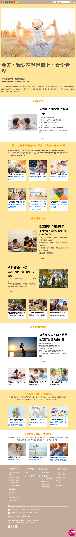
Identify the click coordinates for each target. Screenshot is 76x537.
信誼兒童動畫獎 (45, 484)
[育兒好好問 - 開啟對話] (72, 533)
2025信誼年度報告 (14, 485)
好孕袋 (11, 494)
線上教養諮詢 (12, 500)
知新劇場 (58, 480)
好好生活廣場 (61, 469)
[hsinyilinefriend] (9, 527)
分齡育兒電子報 (13, 497)
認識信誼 (10, 516)
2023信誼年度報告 (14, 480)
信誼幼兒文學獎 (45, 481)
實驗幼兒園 (28, 472)
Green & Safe (59, 485)
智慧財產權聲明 (26, 516)
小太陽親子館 (60, 472)
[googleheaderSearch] (71, 2)
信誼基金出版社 (45, 472)
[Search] (61, 2)
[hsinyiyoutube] (12, 527)
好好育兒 (11, 492)
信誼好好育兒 (14, 509)
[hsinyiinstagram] (16, 527)
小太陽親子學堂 (60, 474)
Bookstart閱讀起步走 (46, 479)
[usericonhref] (73, 2)
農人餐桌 (58, 482)
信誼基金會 (14, 469)
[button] (21, 2)
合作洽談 (17, 516)
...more (42, 138)
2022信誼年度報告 (14, 477)
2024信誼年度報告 (14, 482)
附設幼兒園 (29, 469)
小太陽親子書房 (60, 477)
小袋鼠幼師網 (30, 476)
